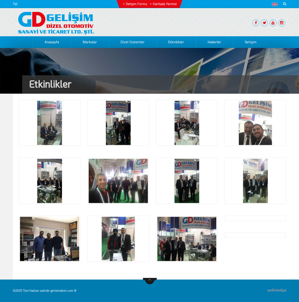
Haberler (214, 42)
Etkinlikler (176, 42)
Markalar (90, 42)
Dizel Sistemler (133, 42)
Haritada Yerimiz (165, 4)
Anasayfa (52, 42)
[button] (276, 4)
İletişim (250, 42)
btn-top (150, 281)
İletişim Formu (136, 4)
